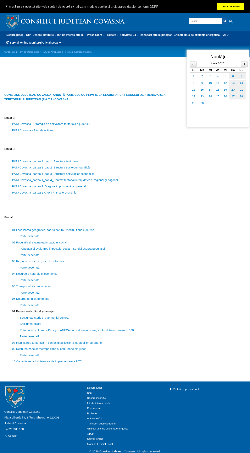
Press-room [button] (95, 34)
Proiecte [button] (111, 34)
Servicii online (17, 42)
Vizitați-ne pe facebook (184, 388)
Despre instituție (96, 397)
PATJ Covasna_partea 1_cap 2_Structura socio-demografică (51, 167)
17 (210, 89)
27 (233, 96)
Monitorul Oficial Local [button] (45, 42)
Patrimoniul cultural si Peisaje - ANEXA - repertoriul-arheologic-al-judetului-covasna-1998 (77, 329)
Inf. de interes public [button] (71, 34)
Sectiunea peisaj (30, 323)
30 (202, 102)
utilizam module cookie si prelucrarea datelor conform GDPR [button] (116, 6)
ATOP (90, 433)
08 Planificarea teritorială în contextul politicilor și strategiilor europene (57, 342)
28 (241, 96)
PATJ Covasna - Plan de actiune (33, 129)
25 (217, 96)
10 (210, 82)
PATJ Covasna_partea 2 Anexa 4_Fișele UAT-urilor (45, 192)
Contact (11, 435)
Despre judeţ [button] (15, 34)
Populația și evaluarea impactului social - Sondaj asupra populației (62, 248)
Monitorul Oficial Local (100, 443)
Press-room (94, 407)
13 (233, 82)
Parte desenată (30, 235)
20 (233, 89)
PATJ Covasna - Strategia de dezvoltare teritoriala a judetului (51, 123)
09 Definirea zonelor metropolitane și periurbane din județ (49, 348)
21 (241, 89)
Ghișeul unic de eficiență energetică (107, 428)
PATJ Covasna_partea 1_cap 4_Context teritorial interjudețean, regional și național (65, 179)
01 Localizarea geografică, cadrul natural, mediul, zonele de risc (53, 229)
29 (193, 102)
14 (241, 82)
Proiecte (92, 413)
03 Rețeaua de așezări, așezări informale (38, 260)
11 (217, 82)
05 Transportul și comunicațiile (31, 285)
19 (225, 89)
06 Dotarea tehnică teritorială (30, 298)
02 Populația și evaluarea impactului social (39, 242)
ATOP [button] (228, 34)
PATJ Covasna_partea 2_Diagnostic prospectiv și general (49, 186)
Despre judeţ (94, 387)
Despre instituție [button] (44, 34)
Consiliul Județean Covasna (72, 22)
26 (225, 96)
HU (231, 21)
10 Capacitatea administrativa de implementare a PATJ (47, 361)
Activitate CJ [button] (128, 34)
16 (202, 89)
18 (217, 89)
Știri (28, 34)
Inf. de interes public (29, 51)
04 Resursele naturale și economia (34, 273)
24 (210, 96)
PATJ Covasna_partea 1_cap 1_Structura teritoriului (45, 161)
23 (202, 96)
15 (193, 89)
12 (225, 82)
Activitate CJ (94, 418)
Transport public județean (155, 34)
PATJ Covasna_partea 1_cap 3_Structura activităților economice (53, 173)
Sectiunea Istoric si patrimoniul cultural (44, 317)
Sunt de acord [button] (231, 6)
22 (193, 96)
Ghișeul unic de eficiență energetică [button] (198, 34)
